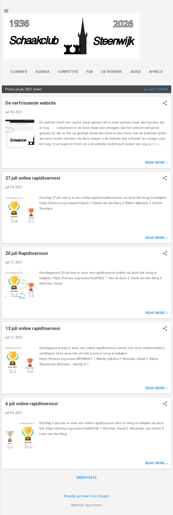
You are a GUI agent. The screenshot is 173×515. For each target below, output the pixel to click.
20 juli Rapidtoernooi (26, 253)
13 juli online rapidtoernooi (32, 328)
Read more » (156, 162)
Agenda (42, 72)
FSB (89, 72)
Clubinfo (18, 72)
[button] (165, 103)
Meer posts (87, 477)
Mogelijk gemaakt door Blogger (86, 496)
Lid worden (111, 72)
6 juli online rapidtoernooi (31, 403)
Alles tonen (156, 89)
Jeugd (135, 72)
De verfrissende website (30, 103)
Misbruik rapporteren (86, 505)
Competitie (68, 72)
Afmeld (156, 72)
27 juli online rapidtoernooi (32, 178)
